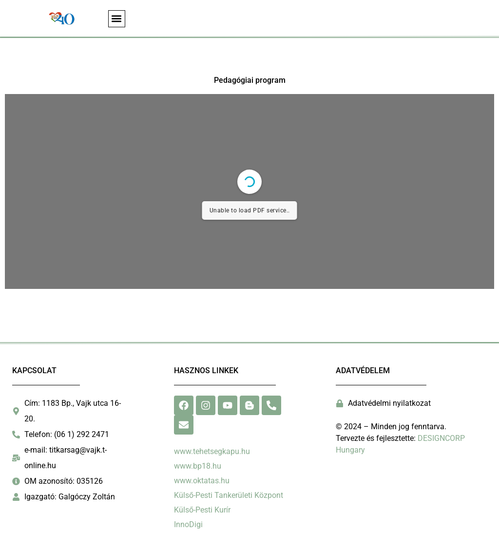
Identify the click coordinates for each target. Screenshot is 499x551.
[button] (116, 18)
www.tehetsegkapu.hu (212, 451)
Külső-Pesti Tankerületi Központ (228, 495)
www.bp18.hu (197, 466)
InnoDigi (188, 524)
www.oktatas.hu (202, 480)
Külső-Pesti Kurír (202, 509)
